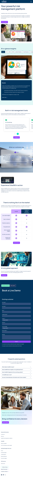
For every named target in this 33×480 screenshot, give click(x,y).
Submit (16, 341)
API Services (3, 463)
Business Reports (4, 456)
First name (3, 302)
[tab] (3, 52)
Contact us (16, 137)
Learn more (4, 97)
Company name (4, 314)
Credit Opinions (3, 454)
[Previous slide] (15, 134)
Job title (3, 322)
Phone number (4, 330)
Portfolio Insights (3, 452)
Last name (3, 306)
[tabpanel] (17, 78)
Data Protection (4, 469)
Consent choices (4, 471)
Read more (4, 275)
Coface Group (4, 467)
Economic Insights (4, 458)
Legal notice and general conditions (6, 438)
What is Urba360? (4, 443)
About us (2, 436)
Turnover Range (4, 326)
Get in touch (4, 22)
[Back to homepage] (4, 1)
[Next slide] (18, 134)
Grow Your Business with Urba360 (6, 445)
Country (3, 318)
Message (3, 334)
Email (3, 310)
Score (2, 450)
